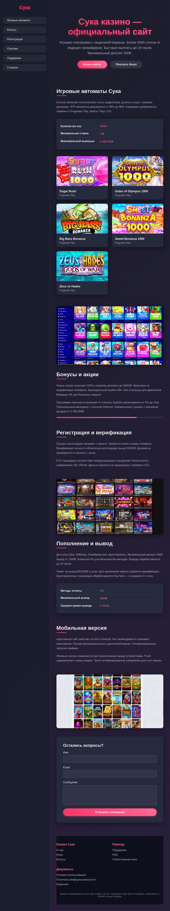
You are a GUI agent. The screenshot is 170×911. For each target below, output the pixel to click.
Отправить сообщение (110, 812)
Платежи (12, 48)
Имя (65, 752)
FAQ (115, 854)
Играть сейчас (92, 64)
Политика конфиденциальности (76, 879)
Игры (59, 854)
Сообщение (70, 782)
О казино (12, 67)
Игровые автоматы (18, 20)
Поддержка (14, 58)
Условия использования (71, 875)
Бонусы (11, 29)
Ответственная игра (124, 859)
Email (66, 767)
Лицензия (62, 884)
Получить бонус (126, 64)
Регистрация (15, 39)
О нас (60, 850)
